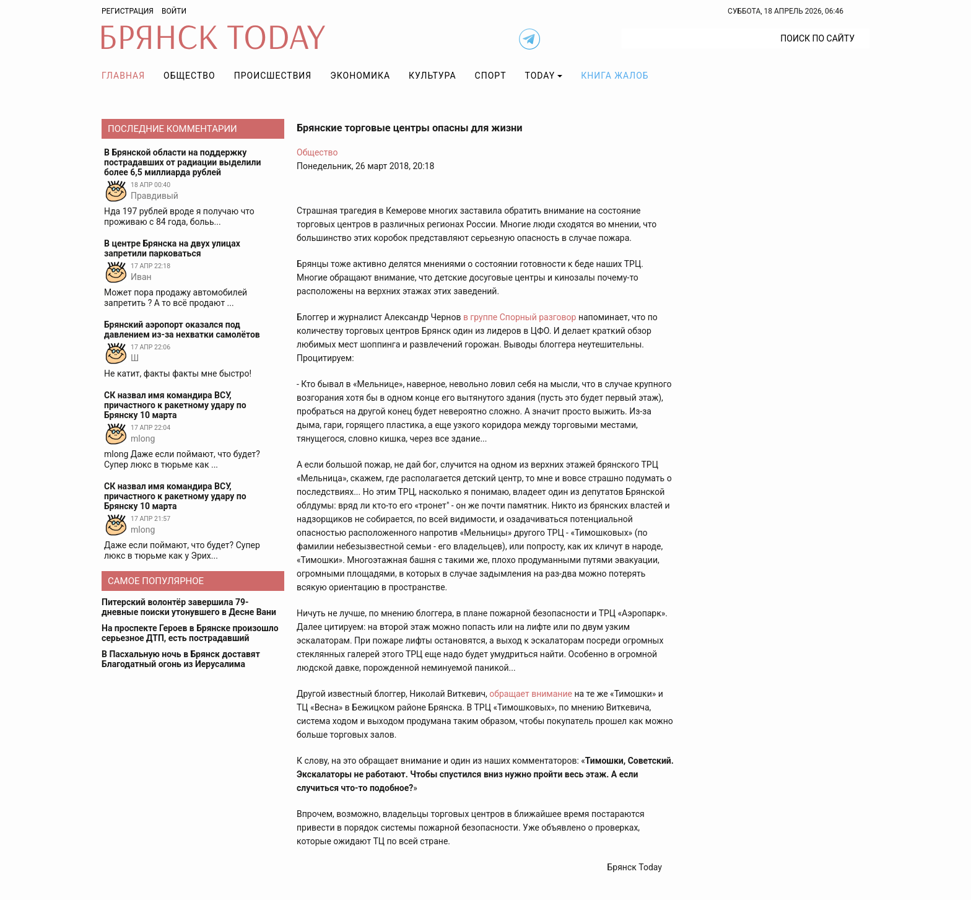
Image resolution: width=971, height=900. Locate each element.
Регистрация (128, 11)
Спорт (491, 76)
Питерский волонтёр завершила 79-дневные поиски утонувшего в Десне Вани (189, 607)
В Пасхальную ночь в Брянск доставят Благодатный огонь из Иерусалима (181, 659)
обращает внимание (530, 694)
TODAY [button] (540, 76)
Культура (432, 76)
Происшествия (273, 76)
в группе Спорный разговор (520, 317)
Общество (189, 76)
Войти (174, 11)
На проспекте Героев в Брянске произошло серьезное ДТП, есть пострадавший (190, 633)
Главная (123, 76)
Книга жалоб (614, 76)
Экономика (360, 76)
